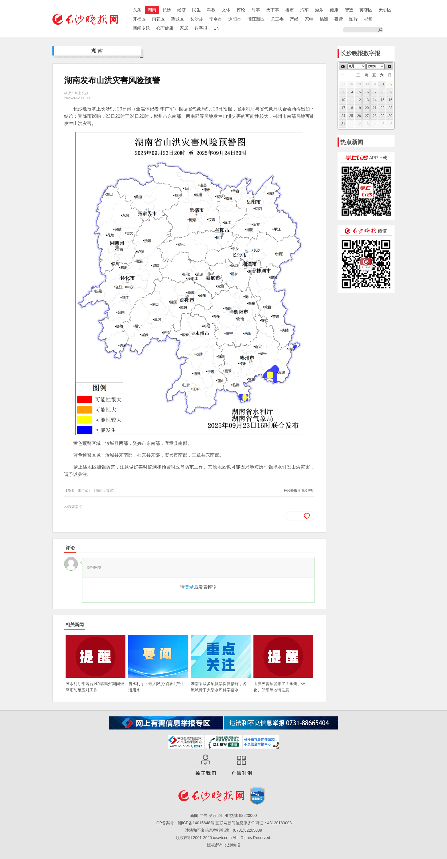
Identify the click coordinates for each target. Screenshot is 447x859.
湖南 (152, 9)
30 (390, 116)
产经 (294, 19)
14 (375, 100)
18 (351, 108)
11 (351, 100)
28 (375, 116)
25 (351, 116)
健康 (334, 9)
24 (343, 116)
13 (367, 100)
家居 (184, 28)
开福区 (139, 19)
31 (343, 124)
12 (359, 100)
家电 (309, 19)
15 (382, 100)
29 (382, 116)
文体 (226, 9)
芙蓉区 (365, 9)
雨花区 (158, 19)
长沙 (166, 9)
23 (390, 108)
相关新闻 (75, 624)
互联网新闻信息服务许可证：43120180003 (254, 823)
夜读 (338, 19)
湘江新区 (256, 19)
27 (367, 116)
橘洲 (324, 19)
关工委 (277, 19)
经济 (181, 9)
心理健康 (164, 28)
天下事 (272, 9)
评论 (241, 9)
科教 (211, 9)
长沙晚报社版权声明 (299, 491)
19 (359, 108)
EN (217, 28)
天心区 (385, 9)
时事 (255, 9)
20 (367, 108)
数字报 (200, 28)
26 (359, 116)
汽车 (304, 9)
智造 (349, 9)
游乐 (319, 9)
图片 (353, 19)
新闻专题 (141, 28)
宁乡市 (215, 19)
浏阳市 (234, 19)
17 (343, 108)
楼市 (289, 9)
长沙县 (196, 19)
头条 (137, 9)
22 (382, 108)
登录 (189, 587)
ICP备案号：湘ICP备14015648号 (184, 823)
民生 (196, 9)
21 (375, 108)
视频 (368, 19)
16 (390, 100)
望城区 (177, 19)
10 (343, 100)
